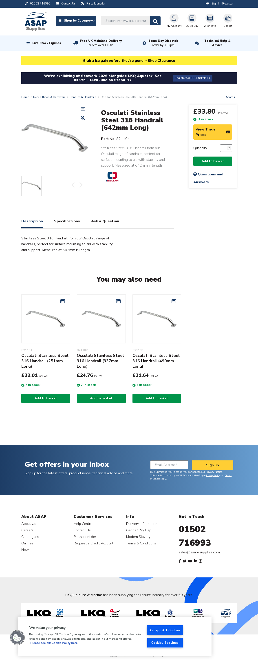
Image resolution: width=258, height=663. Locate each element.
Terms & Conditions (141, 543)
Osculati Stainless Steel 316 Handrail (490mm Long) (156, 361)
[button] (17, 637)
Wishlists (210, 21)
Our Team (28, 543)
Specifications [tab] (67, 221)
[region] (115, 636)
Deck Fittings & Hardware (49, 97)
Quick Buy (192, 21)
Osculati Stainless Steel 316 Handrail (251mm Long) (44, 361)
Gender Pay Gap (138, 530)
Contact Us (82, 530)
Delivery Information (141, 523)
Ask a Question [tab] (105, 221)
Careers (27, 530)
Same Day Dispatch (163, 43)
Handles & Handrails (83, 97)
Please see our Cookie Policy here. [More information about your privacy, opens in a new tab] (54, 643)
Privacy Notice (214, 472)
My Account (174, 21)
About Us (28, 523)
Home (25, 97)
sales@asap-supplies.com (199, 552)
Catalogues (30, 536)
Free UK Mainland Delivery (101, 43)
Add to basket (213, 161)
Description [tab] (32, 221)
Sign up (212, 465)
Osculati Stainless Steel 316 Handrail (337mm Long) (100, 361)
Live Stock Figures (46, 43)
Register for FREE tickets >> (192, 78)
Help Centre (83, 523)
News (26, 549)
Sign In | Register (220, 4)
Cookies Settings (165, 642)
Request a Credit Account (93, 543)
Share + (230, 97)
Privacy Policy (213, 475)
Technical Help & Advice (217, 43)
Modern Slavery (138, 536)
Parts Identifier (85, 536)
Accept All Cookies (165, 630)
